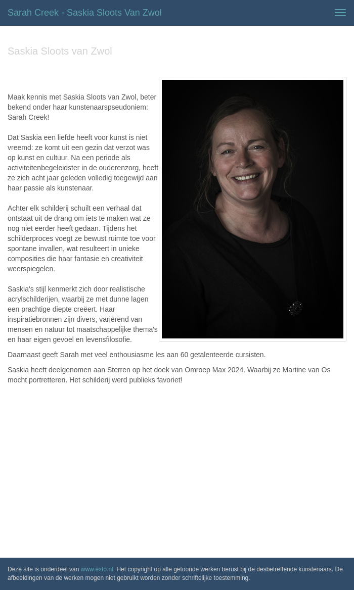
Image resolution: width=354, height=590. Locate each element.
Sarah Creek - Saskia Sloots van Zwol (85, 13)
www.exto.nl (97, 569)
